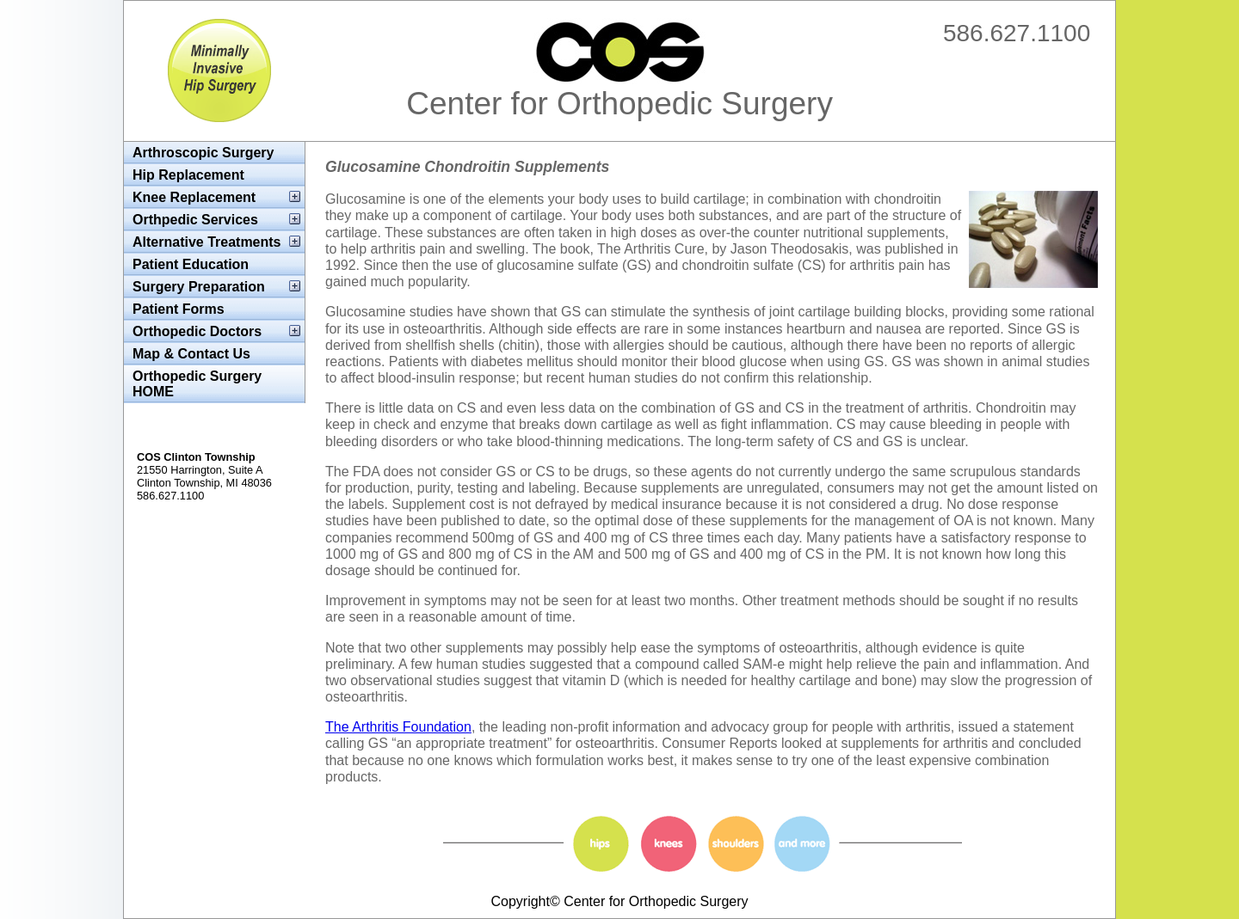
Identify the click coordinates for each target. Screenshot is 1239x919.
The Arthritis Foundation (398, 727)
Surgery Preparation (199, 286)
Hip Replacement (188, 175)
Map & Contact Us (191, 353)
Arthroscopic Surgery (203, 152)
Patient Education (191, 264)
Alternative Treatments (207, 242)
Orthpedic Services (195, 219)
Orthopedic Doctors (197, 331)
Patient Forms (179, 309)
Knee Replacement (194, 197)
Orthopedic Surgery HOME (197, 384)
